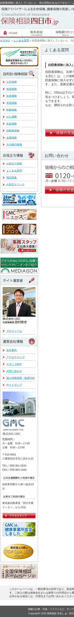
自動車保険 (12, 130)
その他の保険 (14, 144)
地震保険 (11, 88)
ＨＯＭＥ (5, 40)
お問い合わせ (14, 371)
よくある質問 (21, 40)
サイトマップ (14, 384)
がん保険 (11, 116)
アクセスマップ (15, 357)
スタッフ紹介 (14, 364)
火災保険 (11, 81)
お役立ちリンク (15, 184)
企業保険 (11, 137)
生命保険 (11, 95)
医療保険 (11, 109)
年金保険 (11, 123)
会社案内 (11, 350)
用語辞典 (11, 177)
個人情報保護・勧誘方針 (20, 377)
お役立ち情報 (14, 163)
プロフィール (14, 330)
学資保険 (11, 102)
